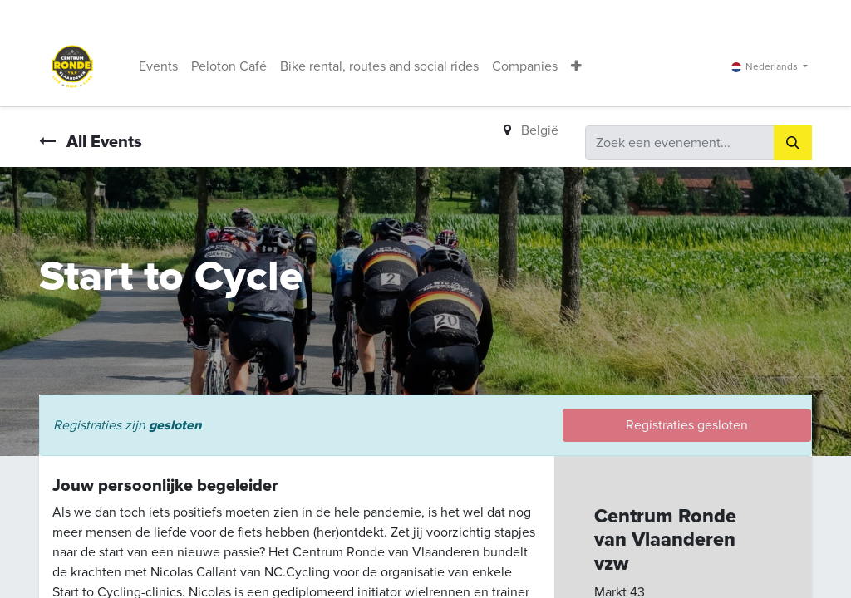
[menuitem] (158, 66)
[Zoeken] (793, 142)
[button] (576, 66)
